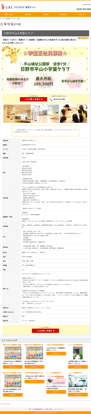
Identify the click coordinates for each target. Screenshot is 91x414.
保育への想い (9, 14)
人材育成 (46, 14)
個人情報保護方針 (38, 409)
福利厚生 (64, 14)
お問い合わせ (49, 409)
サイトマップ (59, 409)
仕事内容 (27, 14)
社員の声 (82, 14)
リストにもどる (5, 404)
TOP (29, 409)
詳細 (18, 18)
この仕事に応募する (33, 99)
